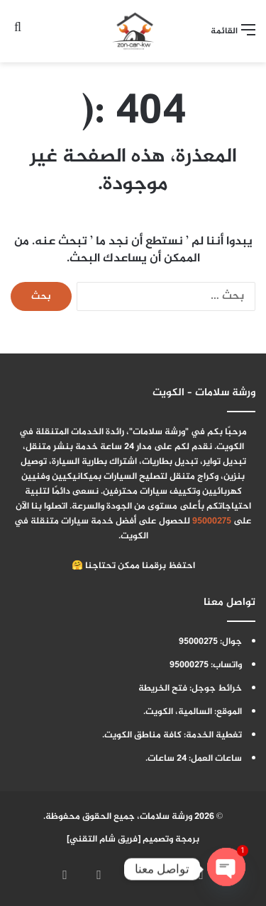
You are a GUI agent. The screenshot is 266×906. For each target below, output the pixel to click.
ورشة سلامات (166, 817)
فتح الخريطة (162, 688)
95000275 (211, 521)
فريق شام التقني (104, 839)
